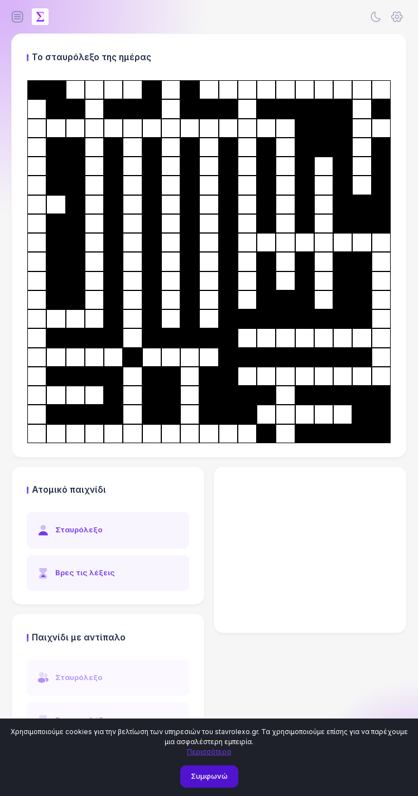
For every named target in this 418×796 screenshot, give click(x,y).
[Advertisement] (310, 549)
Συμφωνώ (209, 775)
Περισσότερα (209, 752)
